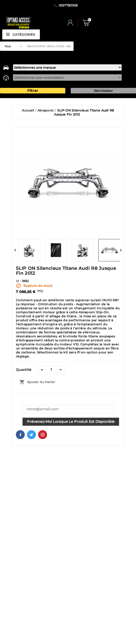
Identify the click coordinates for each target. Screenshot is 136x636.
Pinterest (42, 434)
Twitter (31, 434)
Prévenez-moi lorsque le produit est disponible (71, 421)
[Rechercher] (49, 46)
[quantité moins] (42, 369)
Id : (19, 281)
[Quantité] (51, 369)
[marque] (67, 67)
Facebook (20, 434)
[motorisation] (67, 77)
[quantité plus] (60, 369)
